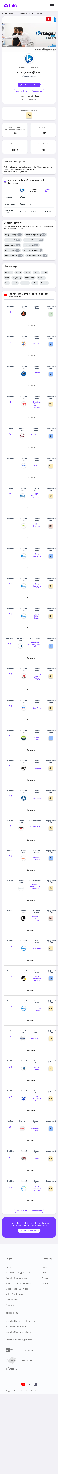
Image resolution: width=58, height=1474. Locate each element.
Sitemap (10, 1305)
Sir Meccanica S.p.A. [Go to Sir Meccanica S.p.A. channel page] (37, 1098)
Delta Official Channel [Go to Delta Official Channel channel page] (37, 616)
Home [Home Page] (8, 1267)
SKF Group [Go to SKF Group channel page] (37, 466)
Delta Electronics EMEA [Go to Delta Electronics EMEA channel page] (37, 586)
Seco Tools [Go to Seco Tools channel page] (37, 708)
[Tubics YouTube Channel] (23, 1384)
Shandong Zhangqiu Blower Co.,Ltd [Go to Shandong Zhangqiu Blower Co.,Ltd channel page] (37, 405)
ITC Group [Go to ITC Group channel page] (37, 768)
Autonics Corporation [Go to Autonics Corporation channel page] (36, 858)
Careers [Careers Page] (46, 1283)
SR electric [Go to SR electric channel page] (37, 344)
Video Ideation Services (17, 1288)
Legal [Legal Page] (44, 1267)
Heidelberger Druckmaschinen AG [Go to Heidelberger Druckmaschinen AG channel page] (34, 644)
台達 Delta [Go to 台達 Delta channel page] (37, 948)
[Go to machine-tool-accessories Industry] (29, 91)
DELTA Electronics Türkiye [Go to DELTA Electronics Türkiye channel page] (37, 1188)
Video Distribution (14, 1294)
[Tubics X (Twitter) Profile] (29, 1384)
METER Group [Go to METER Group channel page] (36, 1068)
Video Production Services (18, 1283)
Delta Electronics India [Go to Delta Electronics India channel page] (37, 556)
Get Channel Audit (29, 85)
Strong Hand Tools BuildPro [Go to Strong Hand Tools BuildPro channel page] (37, 978)
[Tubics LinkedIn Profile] (35, 1384)
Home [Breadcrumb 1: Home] (4, 14)
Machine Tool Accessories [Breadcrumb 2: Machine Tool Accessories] (18, 14)
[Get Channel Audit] (29, 85)
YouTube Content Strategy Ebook (21, 1321)
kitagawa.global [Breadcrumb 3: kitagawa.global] (37, 14)
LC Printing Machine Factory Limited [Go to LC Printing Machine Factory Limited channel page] (37, 677)
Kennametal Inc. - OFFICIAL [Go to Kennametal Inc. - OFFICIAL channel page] (36, 918)
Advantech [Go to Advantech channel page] (37, 798)
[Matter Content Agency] (29, 1360)
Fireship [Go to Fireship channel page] (37, 314)
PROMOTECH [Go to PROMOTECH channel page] (36, 1038)
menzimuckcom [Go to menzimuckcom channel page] (35, 826)
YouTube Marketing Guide (18, 1326)
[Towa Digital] (29, 1350)
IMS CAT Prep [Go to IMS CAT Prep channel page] (37, 374)
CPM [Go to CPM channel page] (37, 1158)
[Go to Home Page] (12, 5)
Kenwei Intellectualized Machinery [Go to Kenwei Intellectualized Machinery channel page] (35, 886)
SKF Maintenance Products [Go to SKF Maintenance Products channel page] (36, 496)
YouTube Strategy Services (18, 1272)
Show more (31, 326)
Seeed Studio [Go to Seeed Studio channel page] (36, 738)
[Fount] (13, 1368)
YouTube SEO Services (16, 1277)
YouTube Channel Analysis (18, 1332)
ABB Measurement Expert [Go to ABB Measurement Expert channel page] (36, 1128)
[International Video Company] (13, 1350)
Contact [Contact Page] (45, 1272)
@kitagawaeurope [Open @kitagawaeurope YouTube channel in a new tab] (29, 76)
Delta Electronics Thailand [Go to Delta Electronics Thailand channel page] (37, 1008)
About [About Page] (45, 1277)
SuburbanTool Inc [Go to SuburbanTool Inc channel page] (36, 436)
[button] (52, 5)
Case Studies (12, 1299)
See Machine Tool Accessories (29, 91)
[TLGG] (13, 1360)
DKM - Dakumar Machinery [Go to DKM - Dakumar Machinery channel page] (37, 526)
